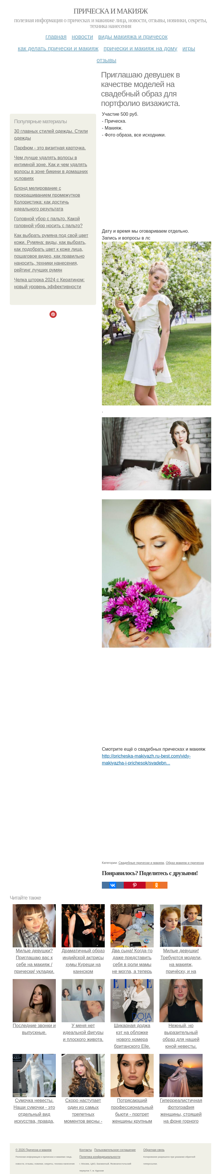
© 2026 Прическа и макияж (34, 1150)
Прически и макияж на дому (140, 48)
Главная (55, 36)
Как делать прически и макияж (58, 48)
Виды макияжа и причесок (132, 36)
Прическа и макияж (111, 11)
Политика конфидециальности (99, 1156)
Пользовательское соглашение (115, 1150)
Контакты (85, 1150)
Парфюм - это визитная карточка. (50, 147)
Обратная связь (154, 1150)
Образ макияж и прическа (185, 862)
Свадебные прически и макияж (141, 862)
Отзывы (106, 60)
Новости (82, 36)
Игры (188, 48)
